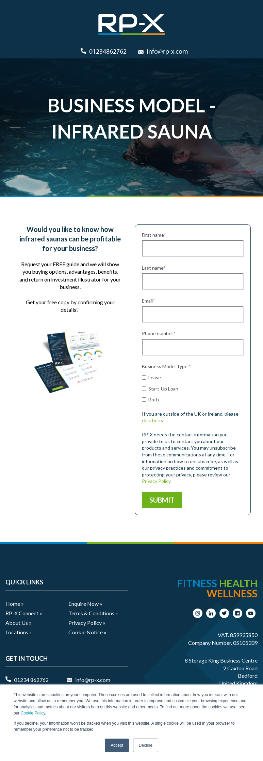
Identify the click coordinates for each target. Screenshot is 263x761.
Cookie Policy (33, 713)
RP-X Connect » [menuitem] (23, 613)
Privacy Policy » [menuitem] (86, 622)
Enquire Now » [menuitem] (85, 603)
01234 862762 (31, 679)
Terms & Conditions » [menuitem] (93, 613)
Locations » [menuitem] (18, 632)
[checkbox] (193, 388)
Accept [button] (117, 745)
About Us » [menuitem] (18, 622)
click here (152, 420)
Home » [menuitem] (14, 603)
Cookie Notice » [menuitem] (87, 632)
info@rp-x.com (167, 52)
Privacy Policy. (156, 481)
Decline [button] (145, 745)
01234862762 (108, 52)
